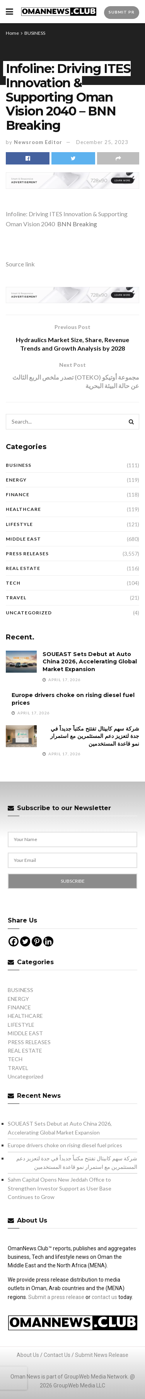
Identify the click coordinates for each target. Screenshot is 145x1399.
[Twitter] (25, 941)
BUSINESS (34, 33)
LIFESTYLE (19, 524)
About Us (28, 1355)
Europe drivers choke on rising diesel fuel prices (65, 1145)
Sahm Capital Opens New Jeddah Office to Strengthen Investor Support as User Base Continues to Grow (59, 1188)
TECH (13, 583)
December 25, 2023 (102, 142)
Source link (20, 264)
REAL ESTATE (23, 568)
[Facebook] (14, 941)
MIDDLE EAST (23, 539)
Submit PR (122, 12)
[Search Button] (131, 421)
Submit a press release (56, 1297)
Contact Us (57, 1355)
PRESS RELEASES (27, 553)
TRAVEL (16, 597)
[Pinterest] (37, 941)
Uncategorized (29, 613)
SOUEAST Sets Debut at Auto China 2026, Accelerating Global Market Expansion (90, 662)
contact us (104, 1297)
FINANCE (17, 494)
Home (12, 33)
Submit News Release (101, 1355)
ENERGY (16, 480)
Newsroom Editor (38, 142)
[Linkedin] (48, 941)
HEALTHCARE (23, 509)
